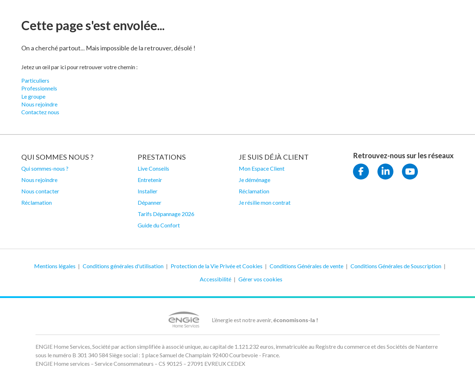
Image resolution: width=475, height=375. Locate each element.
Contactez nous (40, 112)
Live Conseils (153, 168)
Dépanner (149, 202)
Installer (148, 191)
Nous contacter (40, 191)
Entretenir (150, 179)
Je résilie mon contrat (265, 202)
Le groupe (33, 96)
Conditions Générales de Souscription (395, 266)
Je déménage (254, 179)
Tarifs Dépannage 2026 (166, 213)
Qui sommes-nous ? (44, 168)
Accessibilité (215, 279)
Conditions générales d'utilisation (123, 266)
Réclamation (36, 202)
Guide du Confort (159, 225)
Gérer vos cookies (260, 279)
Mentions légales (55, 266)
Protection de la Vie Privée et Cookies (217, 266)
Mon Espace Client (262, 168)
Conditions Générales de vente (306, 266)
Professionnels (39, 88)
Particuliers (35, 80)
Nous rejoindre (39, 104)
